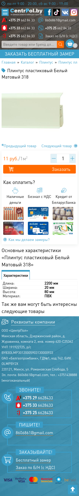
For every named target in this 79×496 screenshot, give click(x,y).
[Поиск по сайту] (60, 44)
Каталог (27, 62)
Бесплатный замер (33, 460)
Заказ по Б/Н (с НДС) (61, 36)
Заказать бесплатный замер (39, 54)
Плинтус (46, 62)
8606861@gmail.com (60, 20)
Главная (9, 62)
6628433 (38, 397)
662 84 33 (22, 20)
